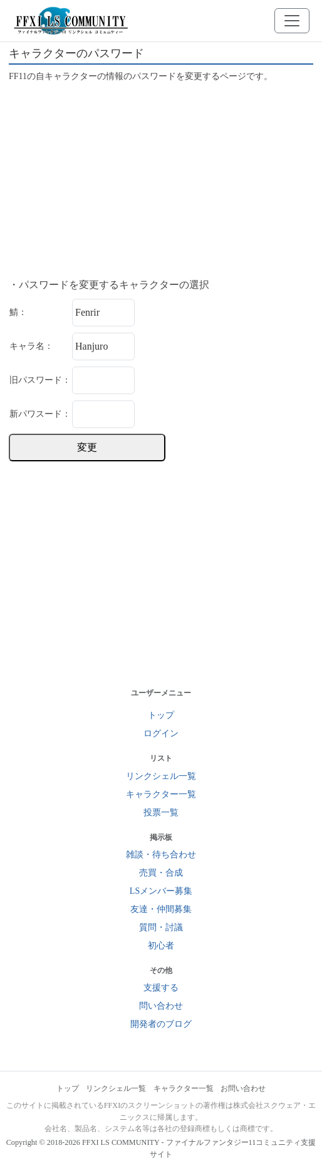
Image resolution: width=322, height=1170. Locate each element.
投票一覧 (161, 812)
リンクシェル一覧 (161, 776)
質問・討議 (161, 927)
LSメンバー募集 (161, 891)
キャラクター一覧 (161, 794)
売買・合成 (161, 873)
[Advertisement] (161, 181)
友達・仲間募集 (161, 909)
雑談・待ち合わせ (161, 854)
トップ (161, 715)
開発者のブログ (161, 1024)
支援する (161, 987)
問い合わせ (161, 1006)
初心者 (161, 945)
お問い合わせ (243, 1088)
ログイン (161, 733)
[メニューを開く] (291, 20)
